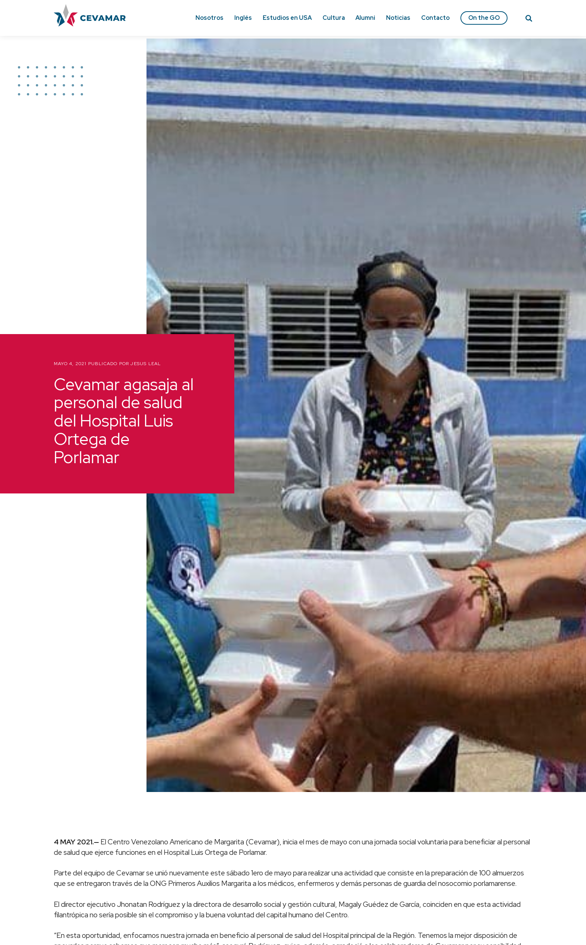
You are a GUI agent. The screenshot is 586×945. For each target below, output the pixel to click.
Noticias (398, 18)
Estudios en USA (287, 18)
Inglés (243, 18)
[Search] (528, 19)
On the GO (484, 18)
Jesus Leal (145, 364)
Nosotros (209, 18)
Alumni (365, 18)
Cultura (334, 18)
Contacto (435, 18)
